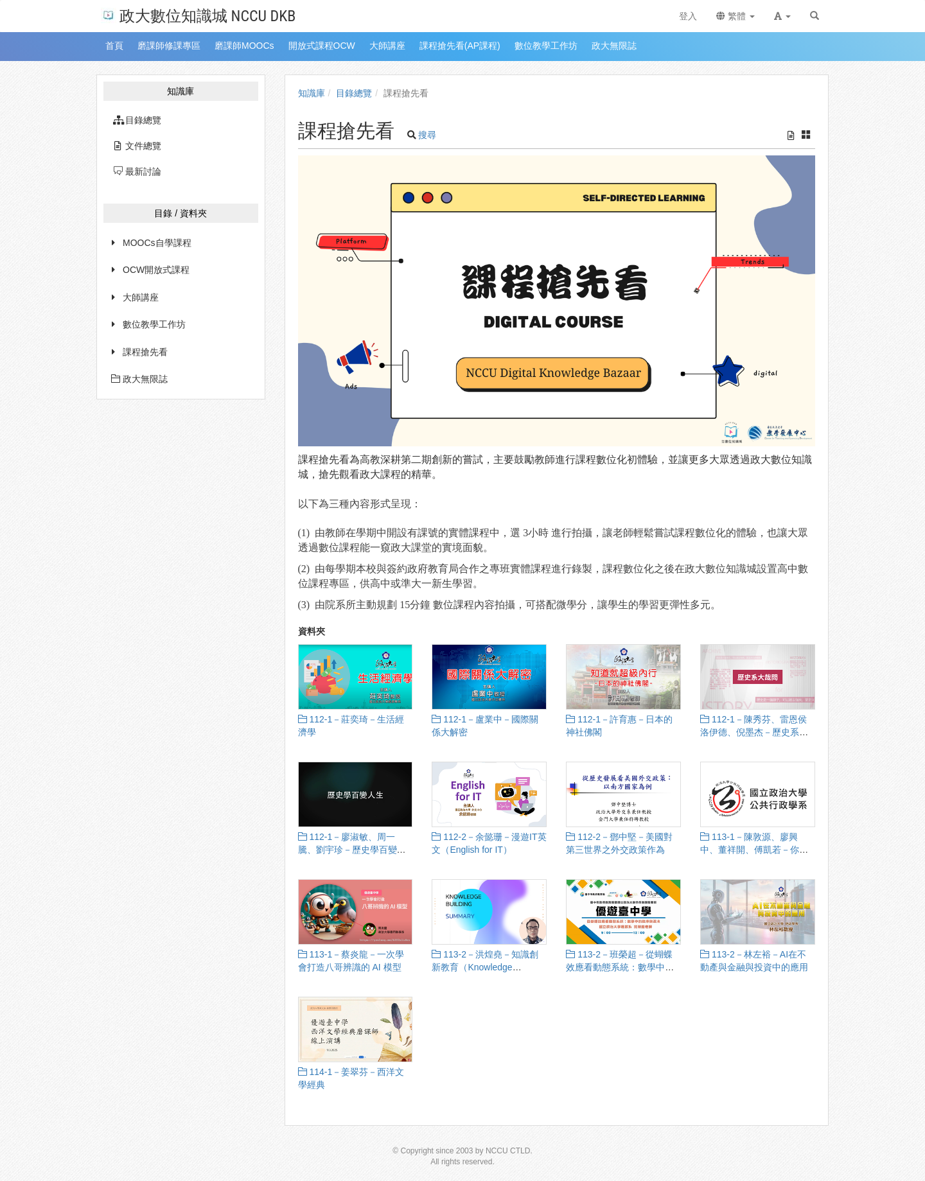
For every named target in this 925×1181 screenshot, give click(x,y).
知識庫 (311, 93)
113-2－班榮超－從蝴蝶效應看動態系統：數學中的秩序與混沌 (620, 967)
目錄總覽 (354, 93)
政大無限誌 (139, 379)
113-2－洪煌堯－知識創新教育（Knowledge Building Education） (485, 967)
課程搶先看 (145, 352)
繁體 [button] (735, 16)
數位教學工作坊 (154, 324)
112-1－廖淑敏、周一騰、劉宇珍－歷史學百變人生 (352, 850)
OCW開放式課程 (156, 270)
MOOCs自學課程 (157, 243)
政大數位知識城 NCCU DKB (198, 15)
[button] (782, 16)
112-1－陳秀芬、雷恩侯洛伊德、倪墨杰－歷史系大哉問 (754, 732)
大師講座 (141, 297)
